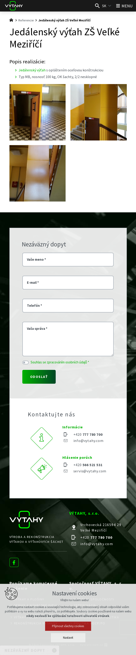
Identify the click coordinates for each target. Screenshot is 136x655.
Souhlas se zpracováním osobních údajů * (60, 362)
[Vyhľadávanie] (97, 5)
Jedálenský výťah (32, 70)
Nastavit (68, 638)
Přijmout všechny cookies (68, 626)
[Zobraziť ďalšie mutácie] (109, 6)
